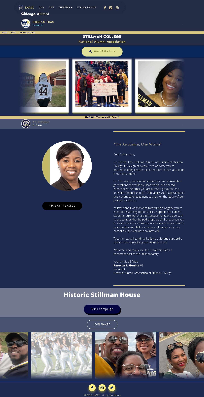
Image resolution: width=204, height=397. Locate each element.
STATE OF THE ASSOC (62, 205)
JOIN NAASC (102, 324)
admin (13, 32)
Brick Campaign (102, 309)
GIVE (51, 7)
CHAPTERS (64, 7)
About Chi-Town (43, 22)
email (4, 32)
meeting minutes (27, 32)
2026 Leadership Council (102, 117)
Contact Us (38, 25)
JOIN (41, 7)
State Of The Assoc (102, 51)
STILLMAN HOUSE (86, 7)
